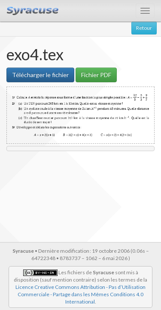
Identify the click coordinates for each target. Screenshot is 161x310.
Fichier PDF (96, 74)
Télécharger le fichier (40, 74)
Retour (144, 28)
